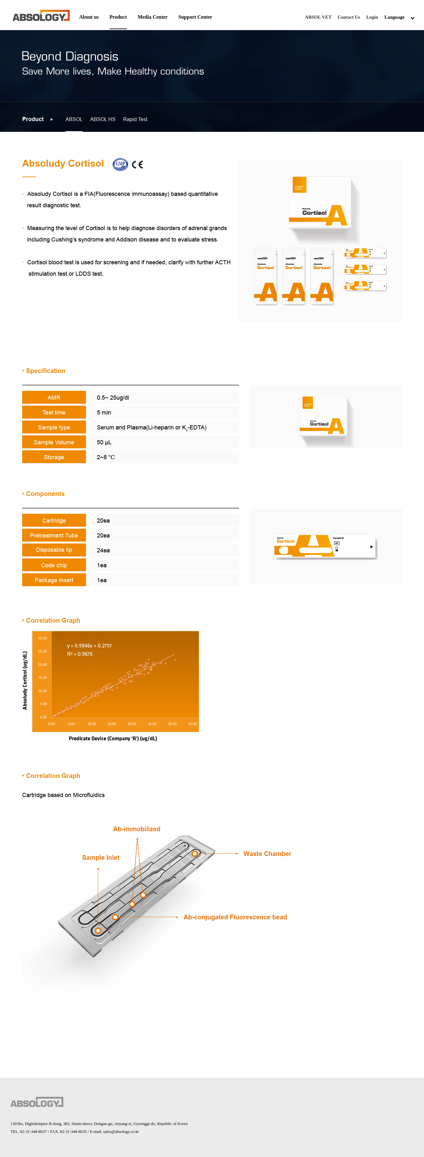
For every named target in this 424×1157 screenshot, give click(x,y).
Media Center (153, 17)
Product (118, 17)
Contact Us (349, 17)
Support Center (195, 17)
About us (89, 17)
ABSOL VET (318, 17)
